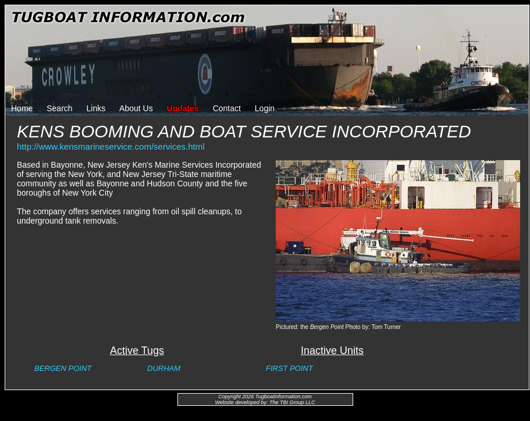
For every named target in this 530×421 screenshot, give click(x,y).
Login (265, 108)
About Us (136, 108)
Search (59, 108)
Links (96, 108)
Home (22, 108)
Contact (227, 108)
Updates (183, 108)
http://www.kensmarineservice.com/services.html (111, 146)
